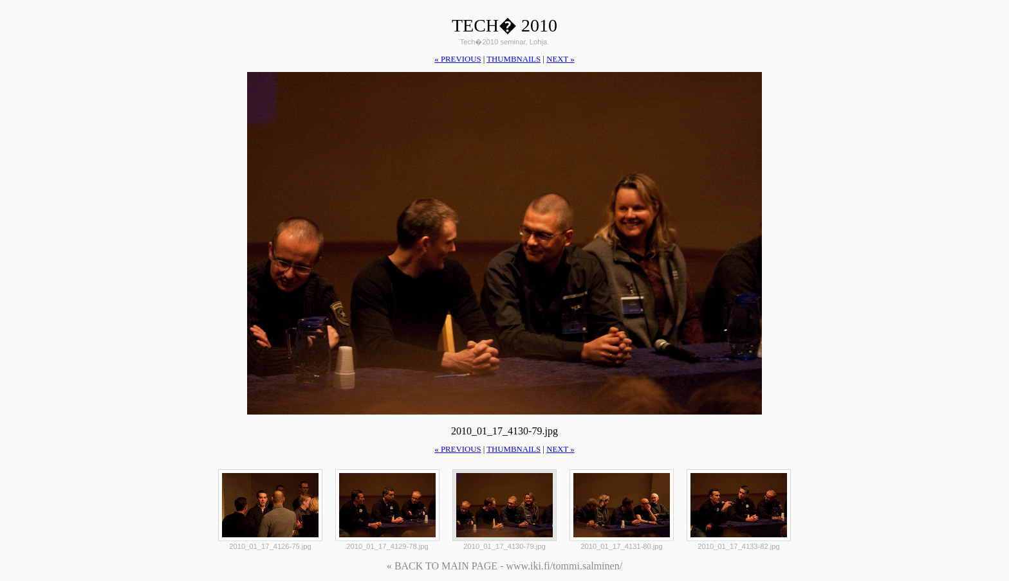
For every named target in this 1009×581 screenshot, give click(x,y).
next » (560, 59)
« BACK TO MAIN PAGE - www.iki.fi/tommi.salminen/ (504, 565)
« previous (457, 59)
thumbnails (513, 59)
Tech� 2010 (504, 25)
